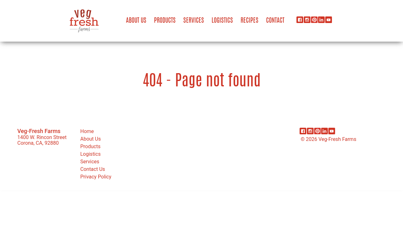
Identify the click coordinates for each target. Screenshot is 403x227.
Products (165, 21)
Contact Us (92, 169)
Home (87, 131)
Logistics (222, 21)
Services (193, 21)
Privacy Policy (95, 177)
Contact (275, 21)
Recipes (249, 21)
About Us (136, 21)
